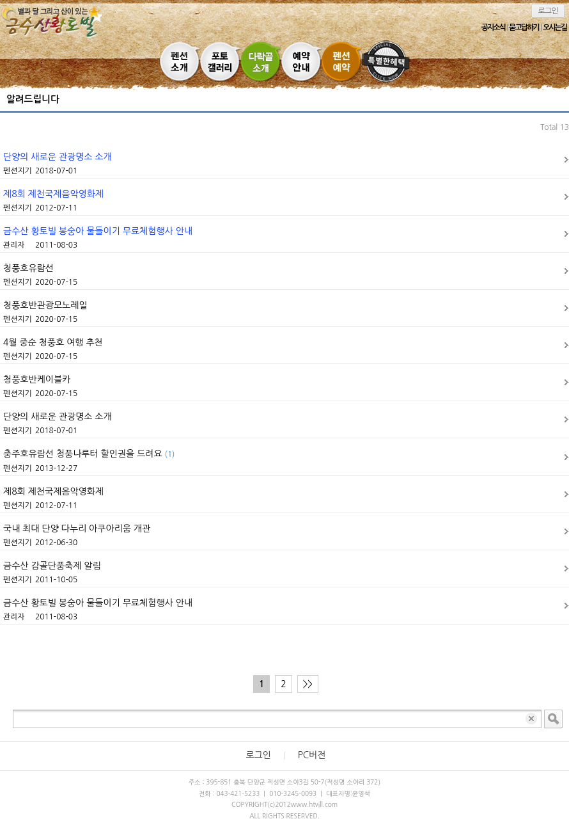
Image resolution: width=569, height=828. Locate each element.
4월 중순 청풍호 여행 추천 (53, 342)
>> (308, 684)
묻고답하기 (523, 27)
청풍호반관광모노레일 (45, 305)
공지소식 (493, 27)
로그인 (548, 11)
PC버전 (312, 755)
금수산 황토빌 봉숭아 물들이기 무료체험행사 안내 (97, 231)
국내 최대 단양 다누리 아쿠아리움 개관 (76, 528)
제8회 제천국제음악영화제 (53, 193)
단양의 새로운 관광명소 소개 (57, 156)
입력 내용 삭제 (532, 719)
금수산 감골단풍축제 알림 (52, 565)
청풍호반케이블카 (36, 379)
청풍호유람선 (28, 268)
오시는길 (554, 27)
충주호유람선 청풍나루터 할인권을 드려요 (89, 453)
